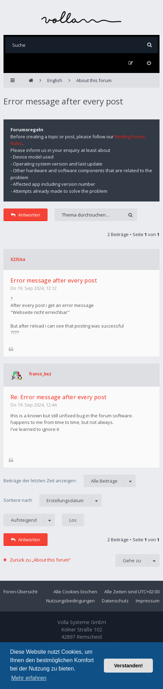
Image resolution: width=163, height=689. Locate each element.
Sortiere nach (52, 500)
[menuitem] (149, 63)
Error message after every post (63, 101)
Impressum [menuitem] (148, 601)
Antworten (25, 215)
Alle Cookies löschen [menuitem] (75, 591)
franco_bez (40, 374)
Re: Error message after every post (58, 397)
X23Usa (17, 259)
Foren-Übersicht (20, 591)
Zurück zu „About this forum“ (40, 560)
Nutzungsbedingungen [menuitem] (70, 601)
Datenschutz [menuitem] (115, 601)
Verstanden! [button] (128, 665)
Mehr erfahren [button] (29, 678)
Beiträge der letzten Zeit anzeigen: (69, 481)
